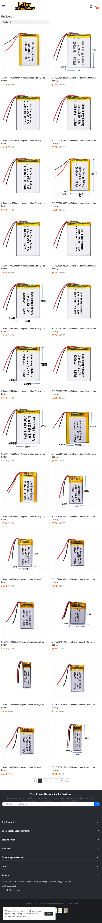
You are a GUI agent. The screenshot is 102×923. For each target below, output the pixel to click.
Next (67, 780)
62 (62, 780)
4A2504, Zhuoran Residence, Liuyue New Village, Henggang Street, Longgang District (36, 881)
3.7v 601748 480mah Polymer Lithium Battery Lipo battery (22, 706)
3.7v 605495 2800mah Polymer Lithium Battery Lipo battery (74, 79)
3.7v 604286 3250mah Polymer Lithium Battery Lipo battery (74, 267)
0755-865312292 (9, 886)
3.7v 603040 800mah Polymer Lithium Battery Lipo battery (73, 518)
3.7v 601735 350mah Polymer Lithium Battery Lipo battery (73, 706)
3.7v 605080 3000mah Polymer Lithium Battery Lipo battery (74, 205)
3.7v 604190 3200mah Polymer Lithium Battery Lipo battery (23, 330)
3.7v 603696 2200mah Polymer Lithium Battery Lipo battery (23, 455)
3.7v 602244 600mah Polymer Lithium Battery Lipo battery (73, 581)
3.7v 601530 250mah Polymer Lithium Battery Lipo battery (73, 769)
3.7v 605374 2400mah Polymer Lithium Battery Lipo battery (74, 142)
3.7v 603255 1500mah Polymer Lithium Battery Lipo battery (74, 455)
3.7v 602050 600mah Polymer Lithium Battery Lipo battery (22, 643)
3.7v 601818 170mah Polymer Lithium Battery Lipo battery (73, 643)
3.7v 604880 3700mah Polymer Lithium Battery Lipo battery (23, 267)
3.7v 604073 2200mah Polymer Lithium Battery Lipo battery (74, 393)
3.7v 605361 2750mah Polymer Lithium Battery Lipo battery (23, 205)
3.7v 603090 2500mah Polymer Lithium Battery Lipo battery (23, 518)
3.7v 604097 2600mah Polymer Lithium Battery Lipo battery (74, 330)
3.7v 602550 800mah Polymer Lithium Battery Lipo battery (22, 581)
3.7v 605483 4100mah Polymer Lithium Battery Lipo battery (23, 142)
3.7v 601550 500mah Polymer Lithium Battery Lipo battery (22, 769)
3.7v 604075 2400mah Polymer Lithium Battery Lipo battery (23, 393)
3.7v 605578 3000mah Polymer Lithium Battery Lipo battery (23, 79)
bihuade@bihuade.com (11, 890)
